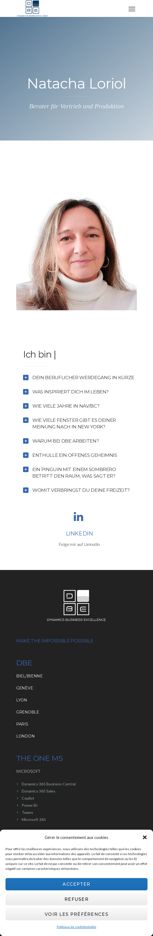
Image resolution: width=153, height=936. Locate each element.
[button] (145, 838)
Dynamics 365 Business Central (49, 784)
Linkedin (79, 533)
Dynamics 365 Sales (38, 791)
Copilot (28, 798)
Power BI (30, 805)
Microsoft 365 (34, 819)
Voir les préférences (76, 914)
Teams (27, 812)
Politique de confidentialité (76, 927)
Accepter (76, 884)
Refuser (76, 899)
